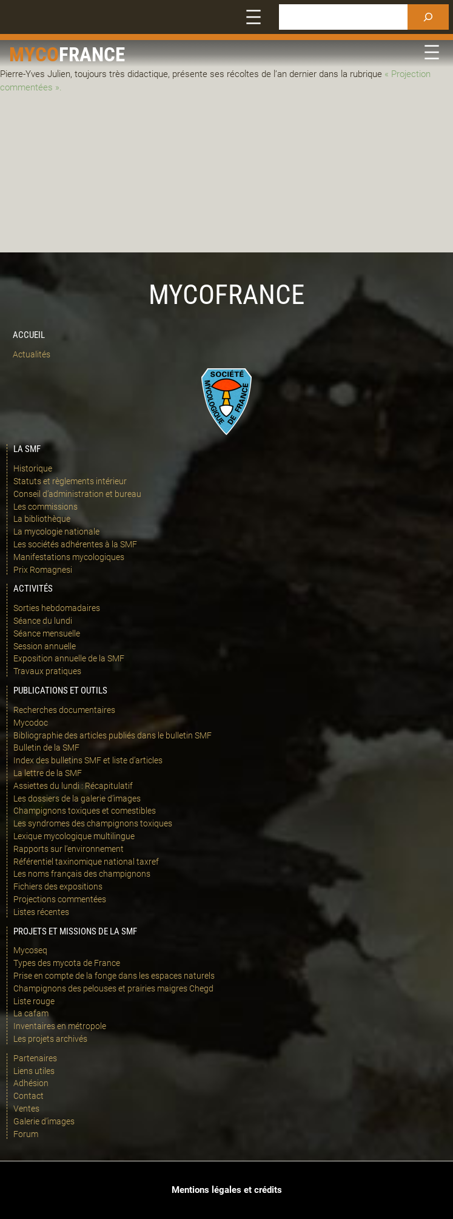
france (92, 54)
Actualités (31, 354)
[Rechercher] (428, 17)
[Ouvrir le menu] (253, 17)
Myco (34, 54)
